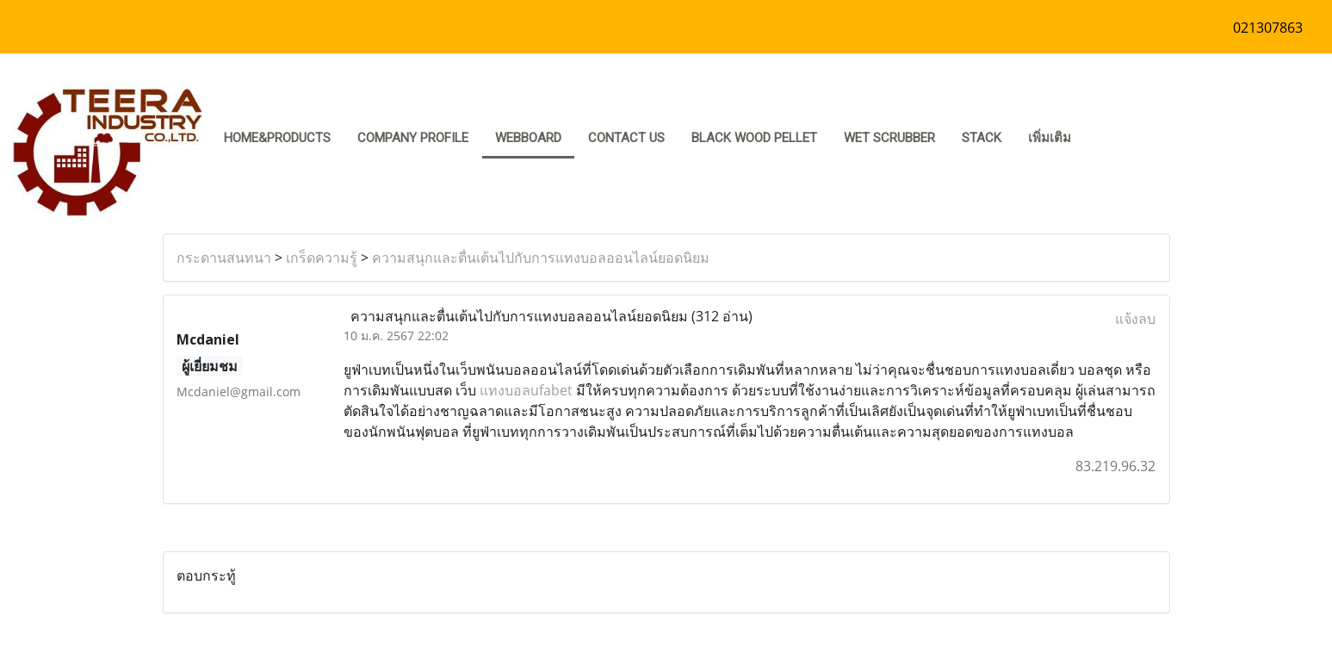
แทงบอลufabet (526, 390)
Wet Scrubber (889, 138)
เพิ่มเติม (1049, 138)
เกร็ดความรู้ (321, 257)
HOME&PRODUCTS (277, 138)
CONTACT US (626, 138)
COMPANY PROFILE (412, 138)
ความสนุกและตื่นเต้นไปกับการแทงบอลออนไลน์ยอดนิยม (540, 257)
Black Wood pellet (754, 138)
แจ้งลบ (1135, 318)
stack (981, 138)
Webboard (528, 138)
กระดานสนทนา (224, 257)
